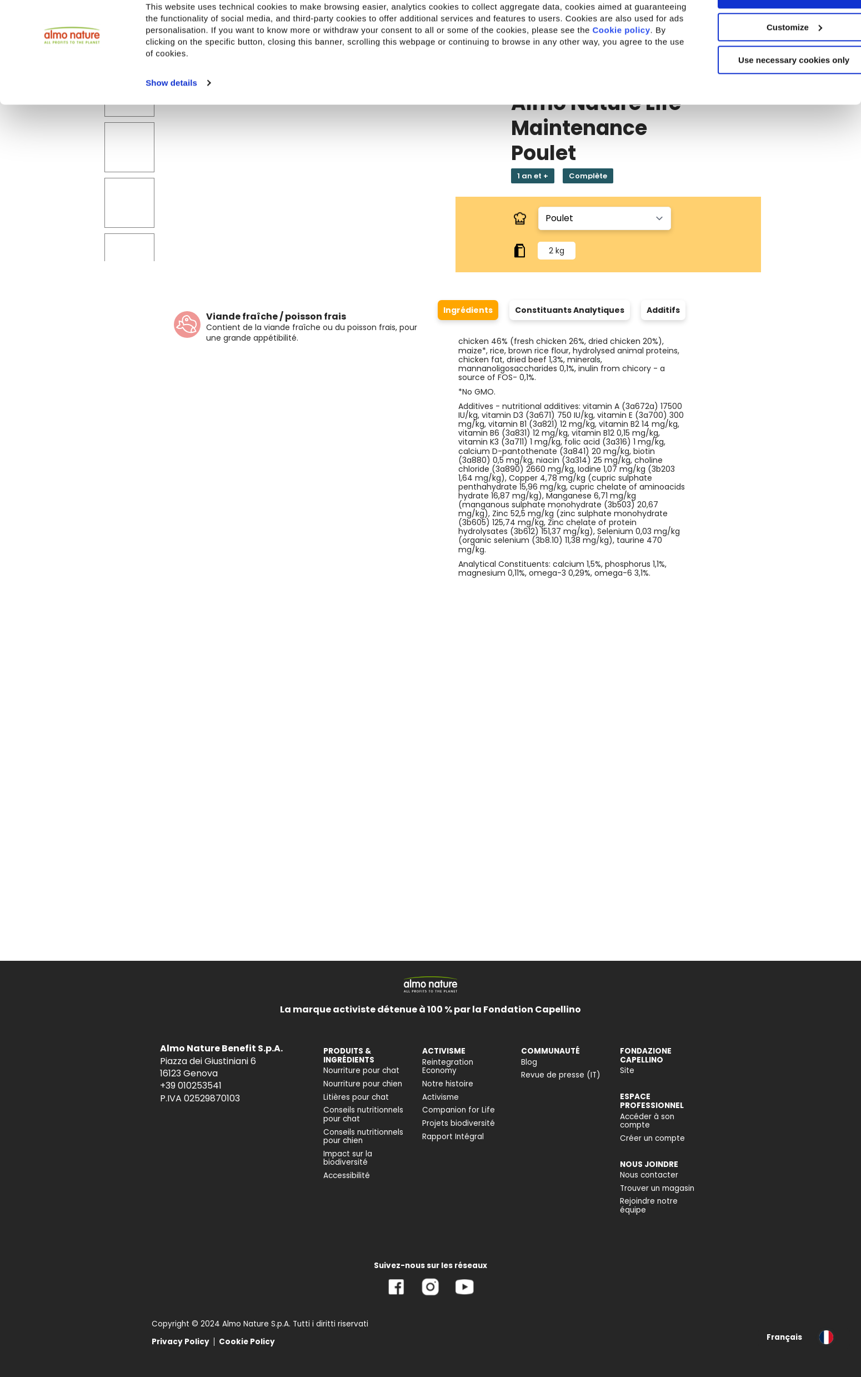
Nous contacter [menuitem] (649, 1175)
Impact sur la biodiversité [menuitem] (347, 1158)
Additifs (663, 310)
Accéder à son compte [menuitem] (647, 1121)
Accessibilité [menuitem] (346, 1175)
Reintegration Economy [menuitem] (447, 1066)
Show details (171, 116)
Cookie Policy (247, 1341)
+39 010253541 (191, 1085)
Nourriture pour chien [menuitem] (362, 1084)
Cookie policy (189, 74)
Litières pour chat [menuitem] (356, 1097)
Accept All (768, 27)
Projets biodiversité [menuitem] (458, 1123)
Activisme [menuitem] (440, 1097)
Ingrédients (468, 310)
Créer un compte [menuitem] (652, 1138)
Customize (769, 60)
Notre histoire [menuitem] (447, 1084)
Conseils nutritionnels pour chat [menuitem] (363, 1114)
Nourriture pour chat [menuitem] (361, 1070)
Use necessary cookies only (768, 93)
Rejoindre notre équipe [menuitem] (649, 1205)
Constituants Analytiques (569, 310)
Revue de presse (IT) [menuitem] (560, 1075)
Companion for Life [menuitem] (458, 1110)
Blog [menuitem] (529, 1062)
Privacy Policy (180, 1341)
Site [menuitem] (627, 1070)
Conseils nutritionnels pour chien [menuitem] (363, 1136)
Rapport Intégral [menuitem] (453, 1136)
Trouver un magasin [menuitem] (657, 1188)
